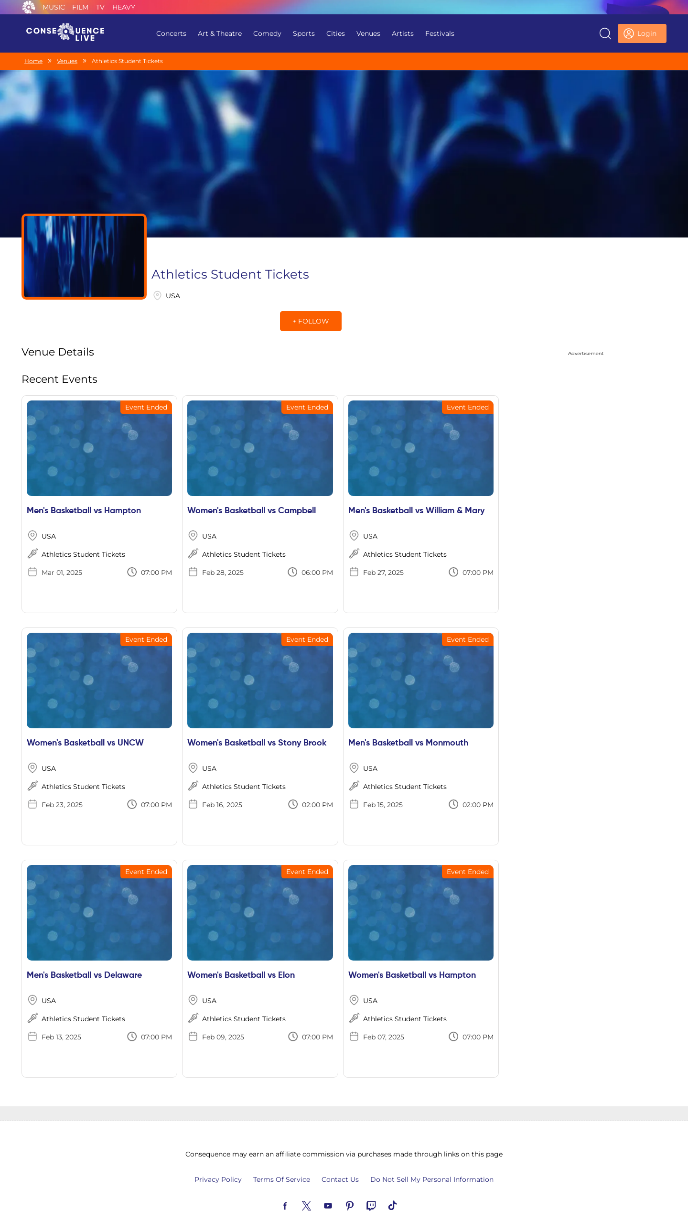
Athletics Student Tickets (83, 534)
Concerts (171, 33)
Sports (304, 33)
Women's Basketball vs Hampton (412, 955)
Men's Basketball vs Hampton (84, 490)
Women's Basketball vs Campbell (251, 490)
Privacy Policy (218, 1159)
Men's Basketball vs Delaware (84, 955)
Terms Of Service (281, 1159)
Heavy (123, 7)
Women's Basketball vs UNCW (85, 723)
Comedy (267, 33)
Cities (335, 33)
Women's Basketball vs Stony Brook (256, 723)
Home (33, 61)
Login (646, 33)
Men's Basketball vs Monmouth (408, 723)
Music (54, 7)
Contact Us (340, 1159)
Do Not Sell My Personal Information (432, 1159)
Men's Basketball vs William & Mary (416, 490)
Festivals (439, 33)
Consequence (29, 7)
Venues (368, 33)
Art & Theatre (220, 33)
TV (100, 7)
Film (80, 7)
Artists (403, 33)
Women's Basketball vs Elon (241, 955)
